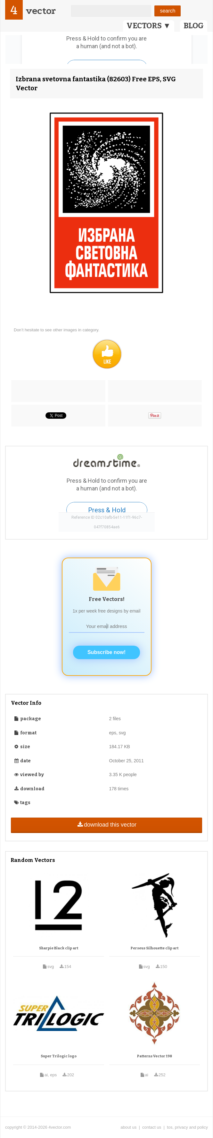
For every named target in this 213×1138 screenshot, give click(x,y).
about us (128, 1127)
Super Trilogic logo (59, 1056)
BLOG (194, 25)
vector (41, 10)
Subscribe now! (106, 652)
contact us (151, 1127)
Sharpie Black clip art (58, 948)
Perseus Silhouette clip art (154, 948)
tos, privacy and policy (187, 1127)
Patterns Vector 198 (154, 1056)
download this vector (106, 824)
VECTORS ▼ (149, 25)
